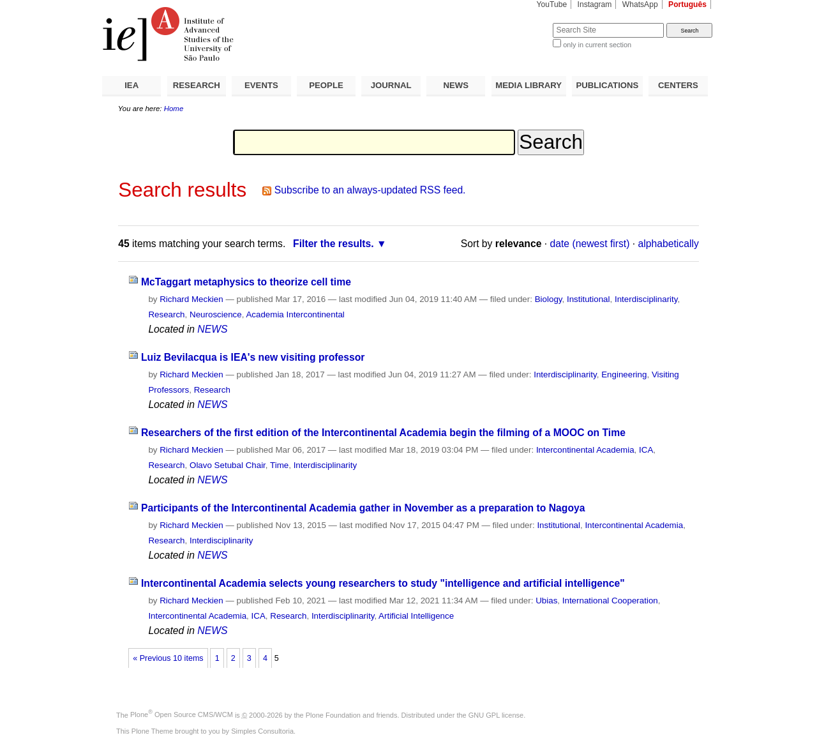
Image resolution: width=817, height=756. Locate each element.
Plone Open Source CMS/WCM (181, 714)
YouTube (552, 4)
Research (166, 314)
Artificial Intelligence (416, 616)
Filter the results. (333, 243)
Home (174, 108)
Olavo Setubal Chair (228, 465)
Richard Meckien (191, 299)
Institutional (588, 299)
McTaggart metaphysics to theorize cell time (246, 281)
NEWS (455, 85)
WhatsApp (640, 4)
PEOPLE (326, 85)
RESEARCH (196, 85)
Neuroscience (216, 314)
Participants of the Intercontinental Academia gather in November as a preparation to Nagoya (363, 508)
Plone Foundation (333, 714)
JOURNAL (391, 85)
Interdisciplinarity (646, 299)
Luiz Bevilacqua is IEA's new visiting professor (253, 357)
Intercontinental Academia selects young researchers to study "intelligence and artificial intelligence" (383, 583)
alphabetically (668, 243)
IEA (131, 85)
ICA (646, 450)
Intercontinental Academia (585, 450)
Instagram (595, 4)
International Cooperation (610, 600)
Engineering (624, 374)
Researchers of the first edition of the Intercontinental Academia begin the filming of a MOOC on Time (383, 432)
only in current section (597, 45)
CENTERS (678, 85)
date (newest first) (590, 243)
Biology (548, 299)
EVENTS (261, 85)
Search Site (521, 22)
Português (687, 4)
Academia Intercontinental (295, 314)
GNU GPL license (495, 714)
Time (279, 465)
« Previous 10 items (168, 658)
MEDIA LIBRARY (528, 85)
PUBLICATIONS (607, 85)
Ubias (546, 600)
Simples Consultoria (262, 731)
